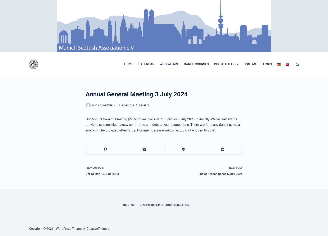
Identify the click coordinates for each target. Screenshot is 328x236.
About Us (129, 205)
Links (267, 64)
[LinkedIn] (222, 149)
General (144, 105)
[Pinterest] (183, 149)
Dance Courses (196, 64)
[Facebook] (105, 149)
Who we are (169, 64)
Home (128, 64)
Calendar (146, 64)
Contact (251, 64)
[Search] (297, 64)
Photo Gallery (226, 64)
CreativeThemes (97, 229)
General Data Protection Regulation (164, 205)
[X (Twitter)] (144, 149)
